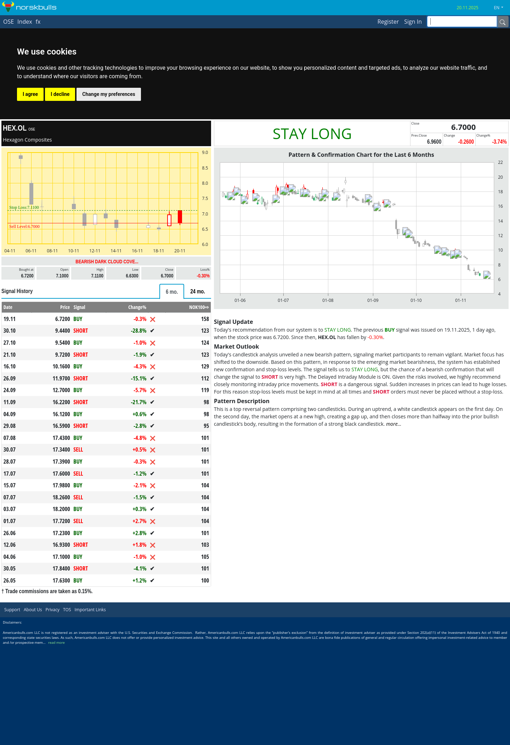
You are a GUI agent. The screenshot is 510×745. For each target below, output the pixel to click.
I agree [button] (30, 94)
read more (56, 642)
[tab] (171, 291)
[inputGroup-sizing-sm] (462, 21)
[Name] (503, 21)
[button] (501, 8)
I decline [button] (60, 94)
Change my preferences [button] (108, 94)
